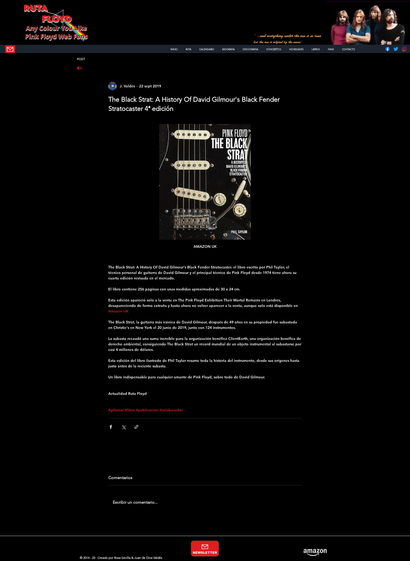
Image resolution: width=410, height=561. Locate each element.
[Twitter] (396, 49)
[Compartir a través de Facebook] (110, 426)
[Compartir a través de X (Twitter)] (123, 426)
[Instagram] (404, 49)
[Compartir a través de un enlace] (136, 426)
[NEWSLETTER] (10, 49)
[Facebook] (387, 49)
